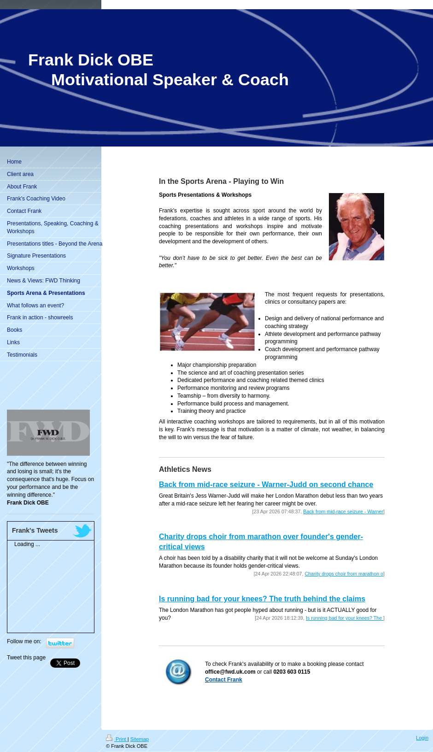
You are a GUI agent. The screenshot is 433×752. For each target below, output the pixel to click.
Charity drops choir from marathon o (343, 573)
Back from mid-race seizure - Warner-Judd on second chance (266, 484)
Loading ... (27, 544)
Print (117, 739)
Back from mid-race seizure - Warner (343, 511)
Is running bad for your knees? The (344, 618)
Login (422, 737)
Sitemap (139, 739)
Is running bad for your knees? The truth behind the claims (262, 599)
